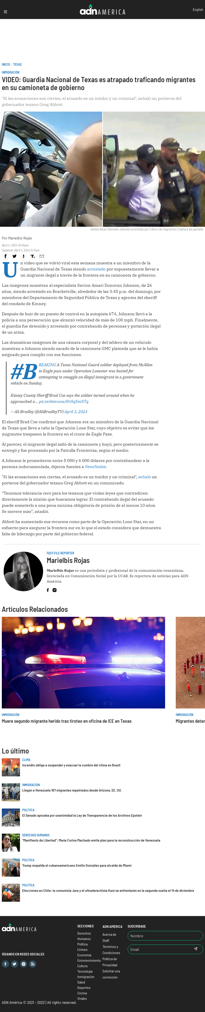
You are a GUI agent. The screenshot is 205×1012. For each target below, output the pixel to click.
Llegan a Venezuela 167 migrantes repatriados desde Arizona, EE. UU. (72, 790)
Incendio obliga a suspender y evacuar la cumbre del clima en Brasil (71, 765)
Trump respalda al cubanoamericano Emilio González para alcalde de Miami (77, 865)
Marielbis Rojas (20, 237)
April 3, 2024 (75, 411)
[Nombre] (165, 935)
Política (28, 810)
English (198, 9)
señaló (145, 476)
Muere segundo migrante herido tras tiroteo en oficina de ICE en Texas (67, 721)
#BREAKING (47, 364)
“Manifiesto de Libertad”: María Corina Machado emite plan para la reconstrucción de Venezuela (91, 840)
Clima (26, 760)
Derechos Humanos (35, 835)
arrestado (97, 269)
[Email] (158, 949)
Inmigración (10, 72)
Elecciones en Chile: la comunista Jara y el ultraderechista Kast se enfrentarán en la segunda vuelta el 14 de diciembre (108, 890)
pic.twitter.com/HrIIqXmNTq (63, 401)
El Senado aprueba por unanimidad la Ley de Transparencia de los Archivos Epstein (82, 815)
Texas (17, 64)
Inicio (6, 64)
